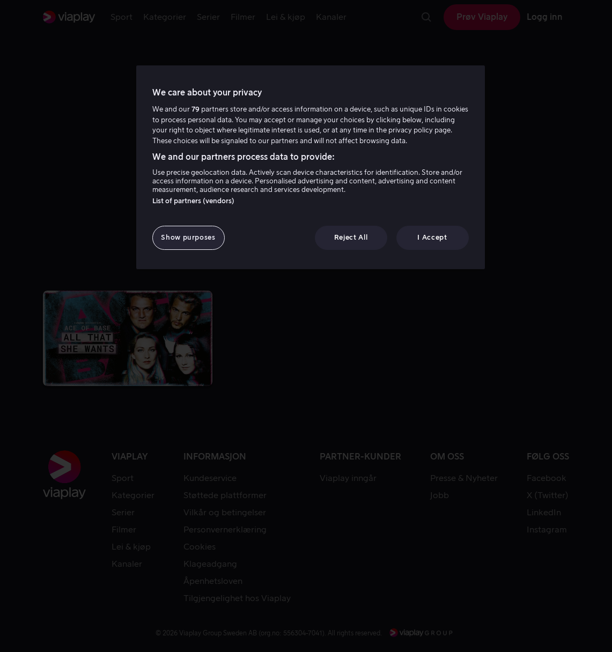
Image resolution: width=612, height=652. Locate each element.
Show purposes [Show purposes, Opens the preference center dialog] (188, 237)
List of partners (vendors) (193, 200)
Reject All (351, 237)
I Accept (432, 237)
